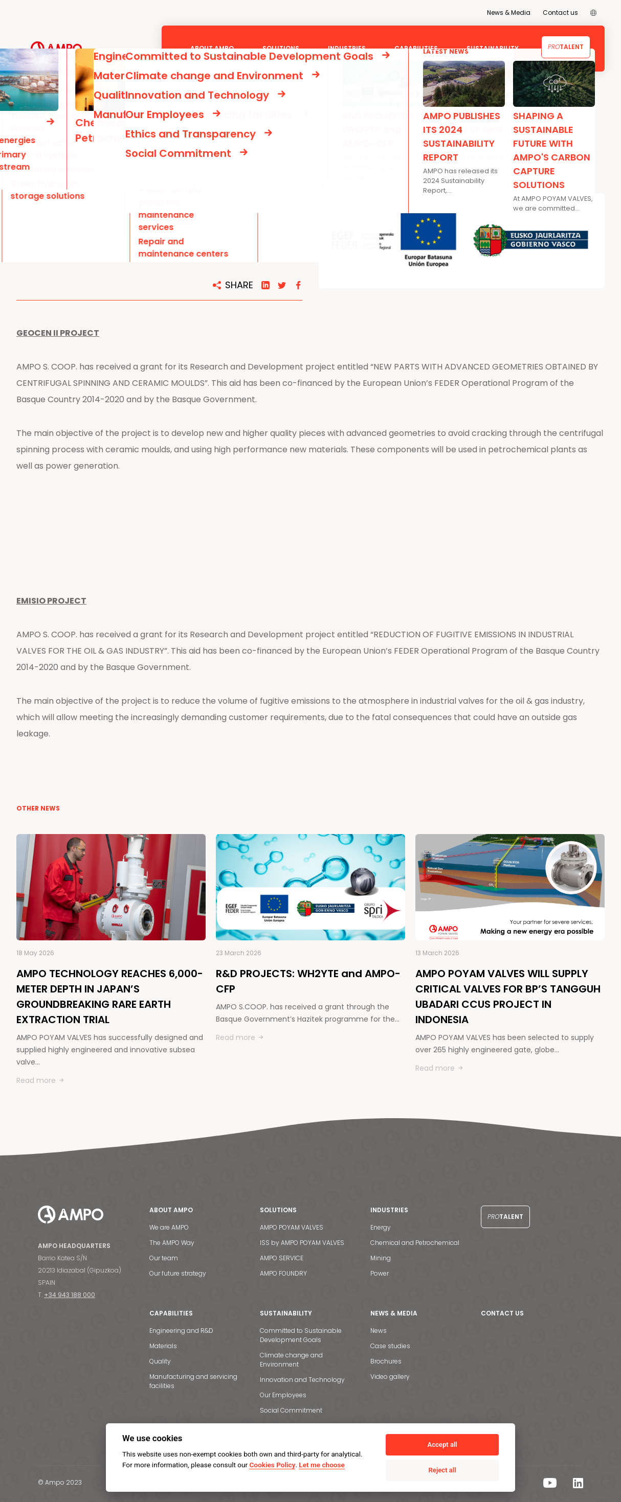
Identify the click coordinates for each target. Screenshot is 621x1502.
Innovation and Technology (302, 1379)
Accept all (442, 1444)
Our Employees (283, 1395)
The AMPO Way (171, 1242)
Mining (380, 1258)
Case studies (390, 1346)
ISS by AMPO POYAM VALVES (302, 1242)
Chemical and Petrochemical (414, 1242)
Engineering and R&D (181, 1330)
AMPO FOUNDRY (283, 1273)
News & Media (508, 12)
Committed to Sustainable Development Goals (301, 1335)
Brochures (386, 1361)
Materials (163, 1346)
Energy (380, 1227)
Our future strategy (177, 1273)
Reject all (442, 1470)
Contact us (560, 12)
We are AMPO (169, 1227)
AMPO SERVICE (281, 1258)
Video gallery (390, 1376)
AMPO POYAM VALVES (291, 1227)
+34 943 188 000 (69, 1294)
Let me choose (321, 1465)
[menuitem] (593, 13)
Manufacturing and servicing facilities (193, 1381)
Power (379, 1273)
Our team (163, 1258)
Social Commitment (291, 1410)
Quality (160, 1361)
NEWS (53, 119)
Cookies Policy (272, 1465)
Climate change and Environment (291, 1360)
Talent (566, 46)
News (378, 1330)
